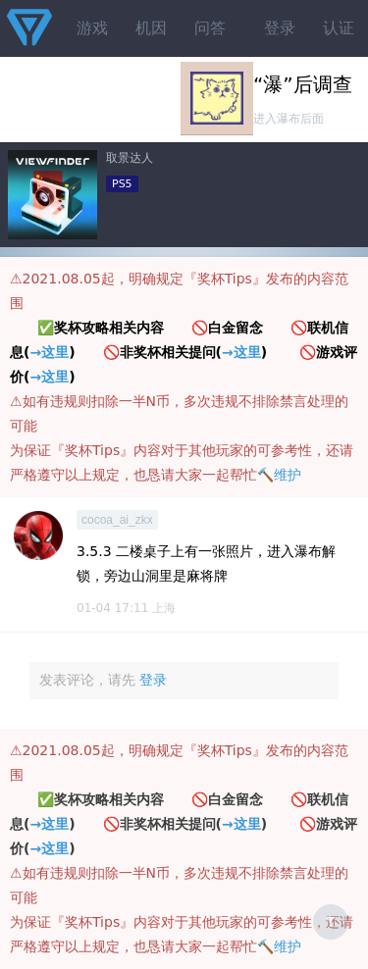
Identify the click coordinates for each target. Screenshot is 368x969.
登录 (279, 28)
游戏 (92, 28)
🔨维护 (279, 475)
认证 (338, 28)
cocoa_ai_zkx (117, 520)
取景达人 (129, 158)
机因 (151, 28)
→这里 (49, 352)
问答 (210, 28)
